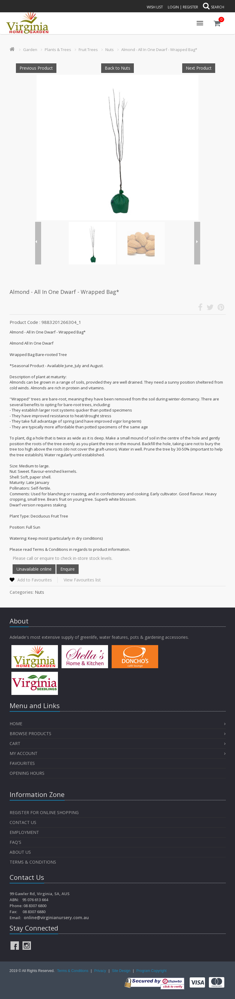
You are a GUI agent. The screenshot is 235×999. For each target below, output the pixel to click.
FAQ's (15, 842)
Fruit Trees (88, 49)
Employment (24, 832)
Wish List (155, 7)
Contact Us (23, 822)
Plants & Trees (58, 49)
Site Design (121, 971)
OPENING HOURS (27, 773)
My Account (24, 753)
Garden (30, 49)
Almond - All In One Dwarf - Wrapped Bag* (159, 49)
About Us (20, 852)
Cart (15, 743)
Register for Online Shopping (44, 812)
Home (16, 723)
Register (190, 7)
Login (173, 7)
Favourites (23, 763)
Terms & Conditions (33, 862)
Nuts (109, 49)
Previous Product (36, 68)
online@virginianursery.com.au (56, 917)
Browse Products (30, 733)
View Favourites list (82, 580)
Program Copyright (151, 971)
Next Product (199, 68)
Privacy (100, 971)
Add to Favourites (34, 580)
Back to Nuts (117, 68)
